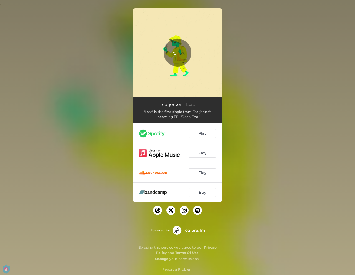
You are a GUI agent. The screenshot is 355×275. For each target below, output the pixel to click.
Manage (161, 259)
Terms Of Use (187, 253)
